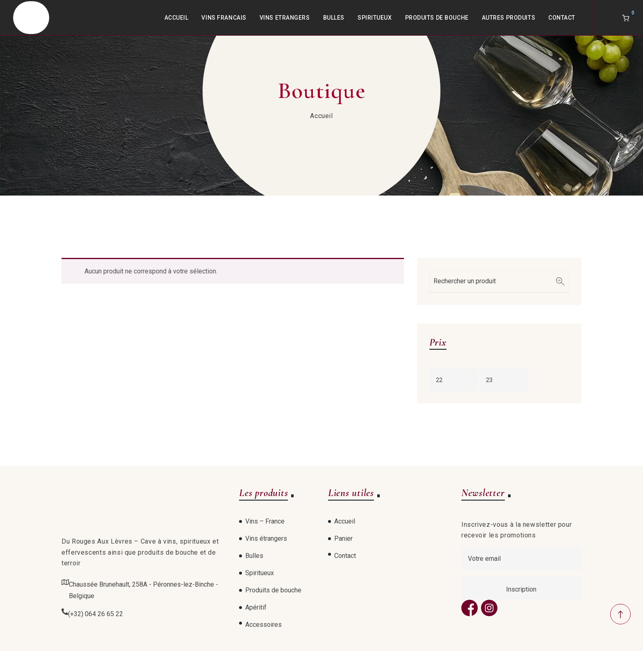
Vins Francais (223, 17)
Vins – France (265, 521)
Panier (343, 538)
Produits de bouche (437, 17)
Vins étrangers (266, 538)
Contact (561, 17)
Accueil (176, 17)
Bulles (333, 17)
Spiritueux (375, 17)
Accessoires (263, 624)
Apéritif (256, 607)
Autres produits (508, 17)
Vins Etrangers (285, 17)
